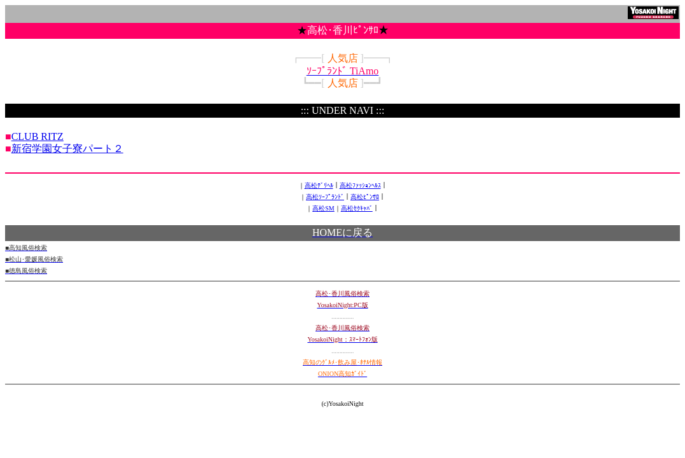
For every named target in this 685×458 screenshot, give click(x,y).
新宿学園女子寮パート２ (67, 148)
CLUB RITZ (37, 136)
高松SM (323, 208)
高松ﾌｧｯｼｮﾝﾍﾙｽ (360, 185)
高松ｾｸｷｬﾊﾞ (357, 208)
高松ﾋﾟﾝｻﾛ (364, 196)
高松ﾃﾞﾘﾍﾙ (319, 185)
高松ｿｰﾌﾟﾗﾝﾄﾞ (325, 196)
